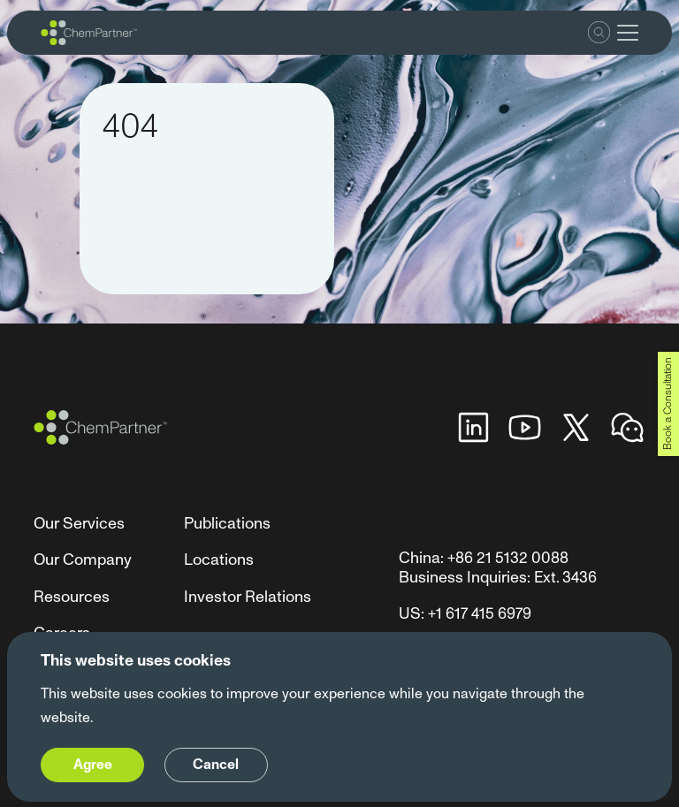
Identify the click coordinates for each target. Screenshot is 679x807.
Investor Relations (247, 597)
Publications (227, 524)
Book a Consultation (667, 403)
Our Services (79, 524)
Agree (92, 764)
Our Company (83, 560)
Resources (72, 597)
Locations (219, 560)
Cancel (216, 764)
